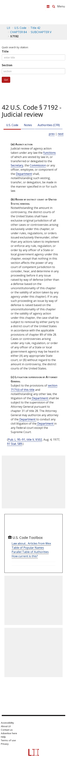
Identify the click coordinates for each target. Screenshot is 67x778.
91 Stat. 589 (14, 444)
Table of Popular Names (28, 548)
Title (5, 51)
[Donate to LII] (48, 6)
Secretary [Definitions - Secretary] (17, 165)
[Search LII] (53, 6)
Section (7, 65)
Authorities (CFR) (49, 125)
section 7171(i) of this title (34, 388)
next (60, 134)
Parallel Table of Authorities (30, 552)
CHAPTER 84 (18, 32)
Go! (6, 79)
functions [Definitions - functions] (49, 153)
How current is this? (25, 556)
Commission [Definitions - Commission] (38, 165)
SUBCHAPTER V (41, 32)
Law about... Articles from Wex (31, 543)
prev (52, 134)
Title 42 (35, 28)
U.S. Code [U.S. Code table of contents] (20, 28)
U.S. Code (12, 125)
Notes (28, 125)
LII (8, 28)
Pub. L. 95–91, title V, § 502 (25, 439)
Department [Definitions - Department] (24, 174)
